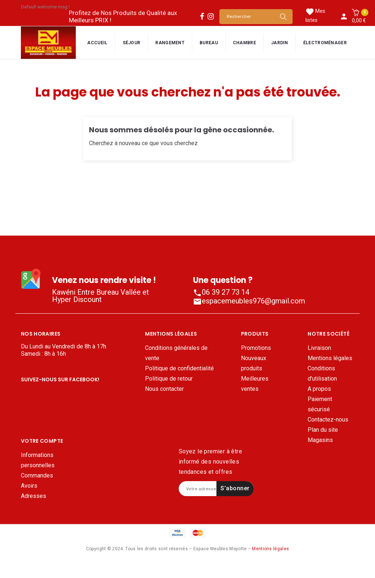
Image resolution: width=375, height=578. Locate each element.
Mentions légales (330, 358)
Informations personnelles (38, 477)
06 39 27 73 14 (221, 292)
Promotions (256, 347)
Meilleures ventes (254, 383)
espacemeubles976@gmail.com (249, 300)
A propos (319, 388)
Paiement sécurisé (320, 404)
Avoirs (29, 502)
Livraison (319, 347)
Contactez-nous (328, 419)
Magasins (320, 440)
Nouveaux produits (253, 363)
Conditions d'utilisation (322, 373)
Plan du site (323, 429)
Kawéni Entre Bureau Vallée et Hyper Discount (100, 295)
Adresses (33, 513)
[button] (359, 16)
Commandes (37, 492)
